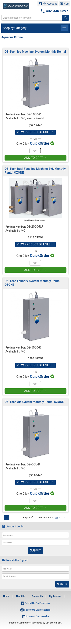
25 (56, 517)
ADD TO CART (35, 158)
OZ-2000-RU (35, 226)
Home (6, 596)
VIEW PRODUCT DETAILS (35, 132)
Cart (64, 4)
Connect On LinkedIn (35, 616)
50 (60, 517)
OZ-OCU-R (33, 464)
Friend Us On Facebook (35, 603)
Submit (35, 550)
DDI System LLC (54, 622)
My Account (47, 4)
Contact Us (37, 596)
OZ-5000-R (34, 347)
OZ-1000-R (34, 114)
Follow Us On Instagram (35, 609)
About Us (20, 596)
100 (64, 517)
